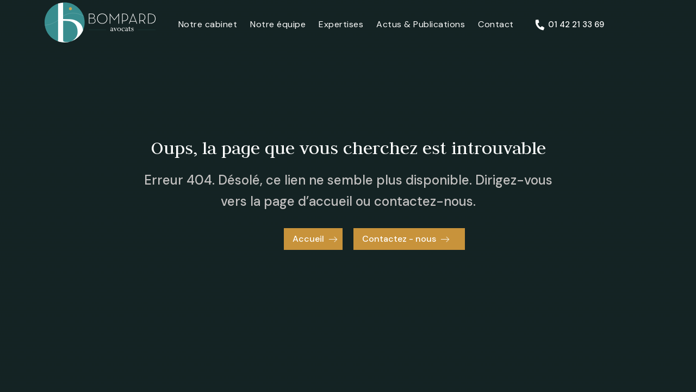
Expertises (341, 24)
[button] (313, 239)
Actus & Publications (420, 24)
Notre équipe (278, 24)
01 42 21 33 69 (576, 24)
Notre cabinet (208, 24)
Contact (496, 24)
